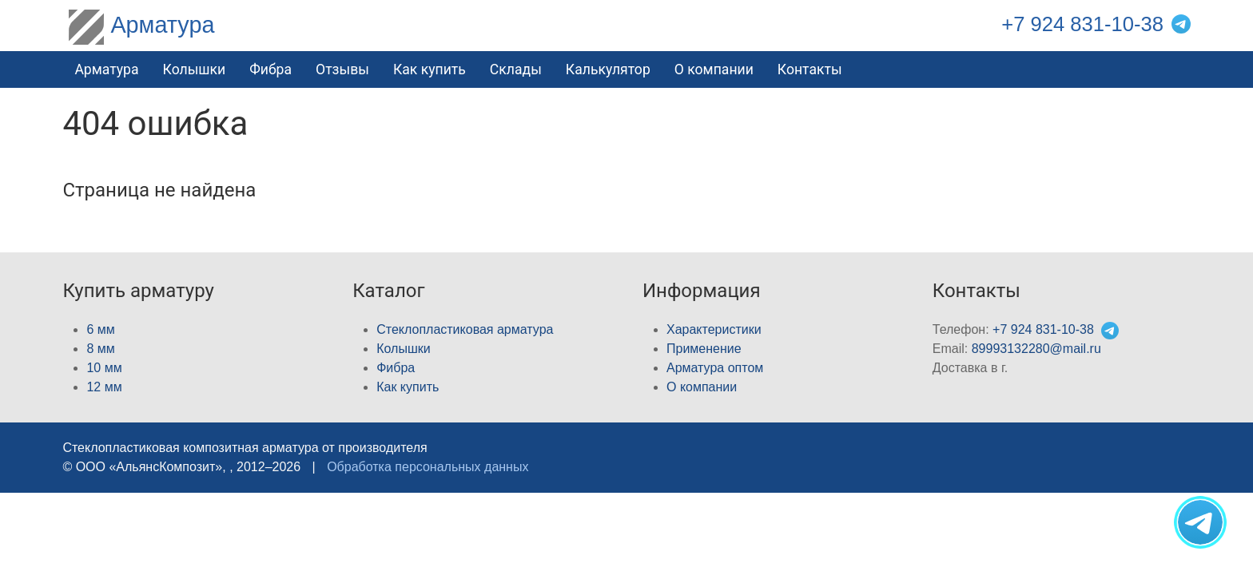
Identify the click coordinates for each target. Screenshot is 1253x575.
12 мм (103, 387)
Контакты (810, 69)
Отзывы (342, 69)
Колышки (403, 348)
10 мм (103, 368)
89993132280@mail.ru (1036, 348)
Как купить (407, 387)
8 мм (100, 348)
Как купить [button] (429, 69)
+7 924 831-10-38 (1082, 24)
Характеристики (714, 329)
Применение (704, 348)
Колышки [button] (194, 69)
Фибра (270, 69)
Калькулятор (608, 69)
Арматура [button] (106, 69)
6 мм (100, 329)
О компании (714, 69)
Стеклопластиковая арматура (464, 329)
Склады (516, 69)
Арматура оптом (714, 368)
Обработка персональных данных (427, 467)
